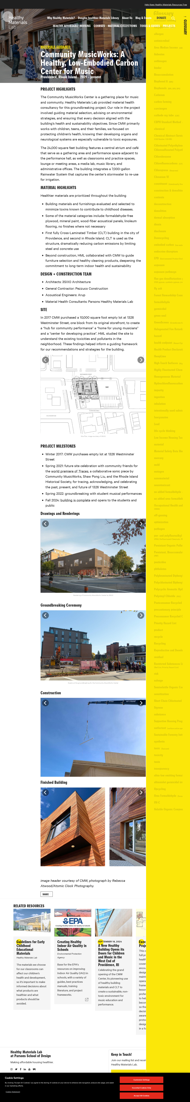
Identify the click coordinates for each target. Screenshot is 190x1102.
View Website (160, 100)
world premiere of (68, 478)
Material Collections (122, 25)
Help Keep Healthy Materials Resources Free (166, 4)
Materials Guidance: (54, 54)
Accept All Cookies (141, 1095)
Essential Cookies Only (141, 1087)
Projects (169, 25)
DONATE (161, 17)
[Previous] (44, 367)
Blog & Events (143, 17)
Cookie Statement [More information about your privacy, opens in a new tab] (13, 1091)
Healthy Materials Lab (26, 1070)
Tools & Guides (150, 25)
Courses (99, 25)
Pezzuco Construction (156, 136)
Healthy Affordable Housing (72, 25)
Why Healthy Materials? (61, 17)
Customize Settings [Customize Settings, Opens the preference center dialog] (141, 1079)
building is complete (74, 507)
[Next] (139, 367)
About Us (127, 17)
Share (44, 901)
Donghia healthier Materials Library (98, 17)
